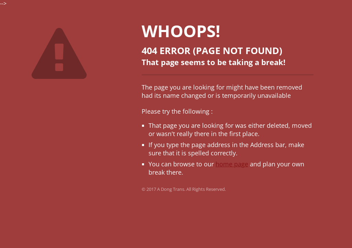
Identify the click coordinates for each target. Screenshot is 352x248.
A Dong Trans (170, 189)
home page (232, 164)
